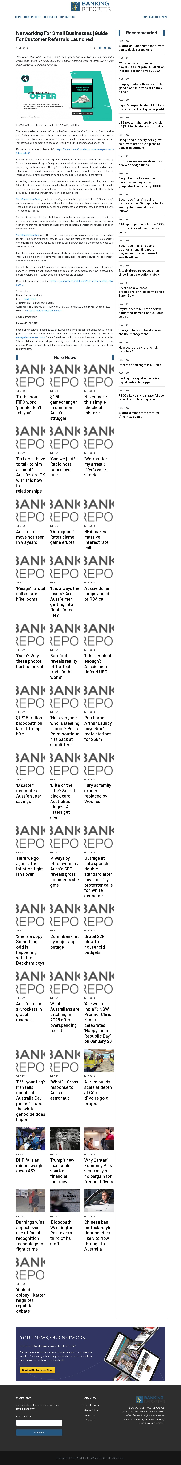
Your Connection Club (27, 234)
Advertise (90, 1415)
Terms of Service (90, 1404)
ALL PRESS (50, 16)
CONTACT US (67, 16)
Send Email (30, 298)
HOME (18, 16)
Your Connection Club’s (28, 199)
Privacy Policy (90, 1409)
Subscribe (39, 1432)
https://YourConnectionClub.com (44, 310)
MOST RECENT (32, 16)
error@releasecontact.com (30, 337)
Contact (90, 1420)
